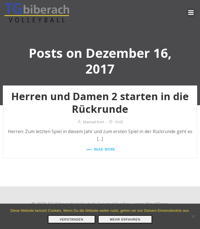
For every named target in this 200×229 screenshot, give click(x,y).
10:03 (115, 121)
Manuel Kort (90, 121)
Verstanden (71, 219)
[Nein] (193, 216)
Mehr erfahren (125, 219)
